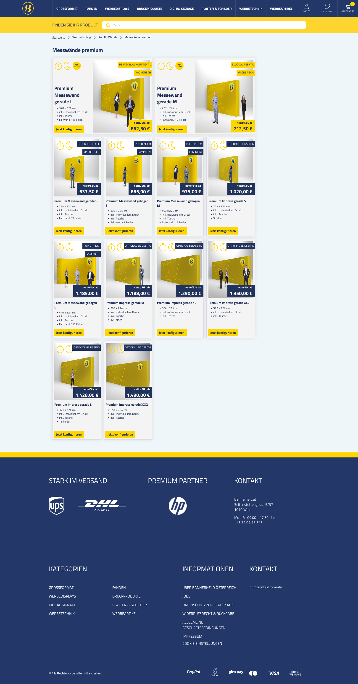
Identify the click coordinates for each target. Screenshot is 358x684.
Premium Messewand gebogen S (141, 200)
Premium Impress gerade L (73, 404)
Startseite (58, 37)
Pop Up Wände (107, 37)
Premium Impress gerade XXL (267, 302)
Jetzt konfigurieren (69, 129)
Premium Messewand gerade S (75, 200)
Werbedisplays (81, 37)
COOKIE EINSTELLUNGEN (202, 643)
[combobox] (204, 25)
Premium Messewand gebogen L (76, 302)
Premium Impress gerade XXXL (139, 404)
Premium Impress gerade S (265, 200)
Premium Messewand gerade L (77, 91)
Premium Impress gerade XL (201, 302)
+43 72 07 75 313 (248, 522)
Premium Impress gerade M (137, 302)
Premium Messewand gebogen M (205, 200)
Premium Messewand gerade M (205, 91)
